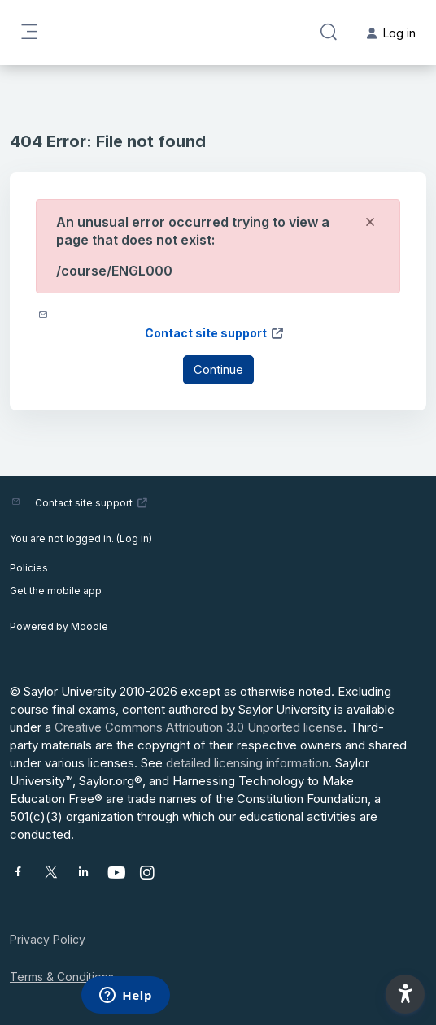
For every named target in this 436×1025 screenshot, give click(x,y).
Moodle (89, 626)
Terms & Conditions (62, 977)
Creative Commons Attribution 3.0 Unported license (198, 727)
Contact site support (215, 333)
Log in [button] (391, 33)
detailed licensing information (247, 763)
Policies (29, 568)
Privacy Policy (47, 939)
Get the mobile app (56, 590)
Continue (218, 369)
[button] (328, 32)
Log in (134, 538)
